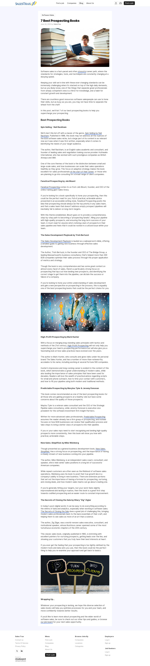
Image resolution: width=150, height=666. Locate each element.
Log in (107, 640)
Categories (79, 646)
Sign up (107, 643)
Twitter (17, 651)
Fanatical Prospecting (50, 187)
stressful (82, 71)
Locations (78, 643)
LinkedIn (22, 651)
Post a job (129, 3)
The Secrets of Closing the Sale (55, 511)
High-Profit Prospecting (77, 345)
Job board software (20, 661)
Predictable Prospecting (94, 417)
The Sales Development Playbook (56, 241)
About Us (90, 3)
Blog (81, 3)
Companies (71, 3)
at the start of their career (82, 172)
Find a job (60, 3)
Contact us (19, 640)
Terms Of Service (21, 643)
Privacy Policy (20, 646)
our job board (47, 622)
